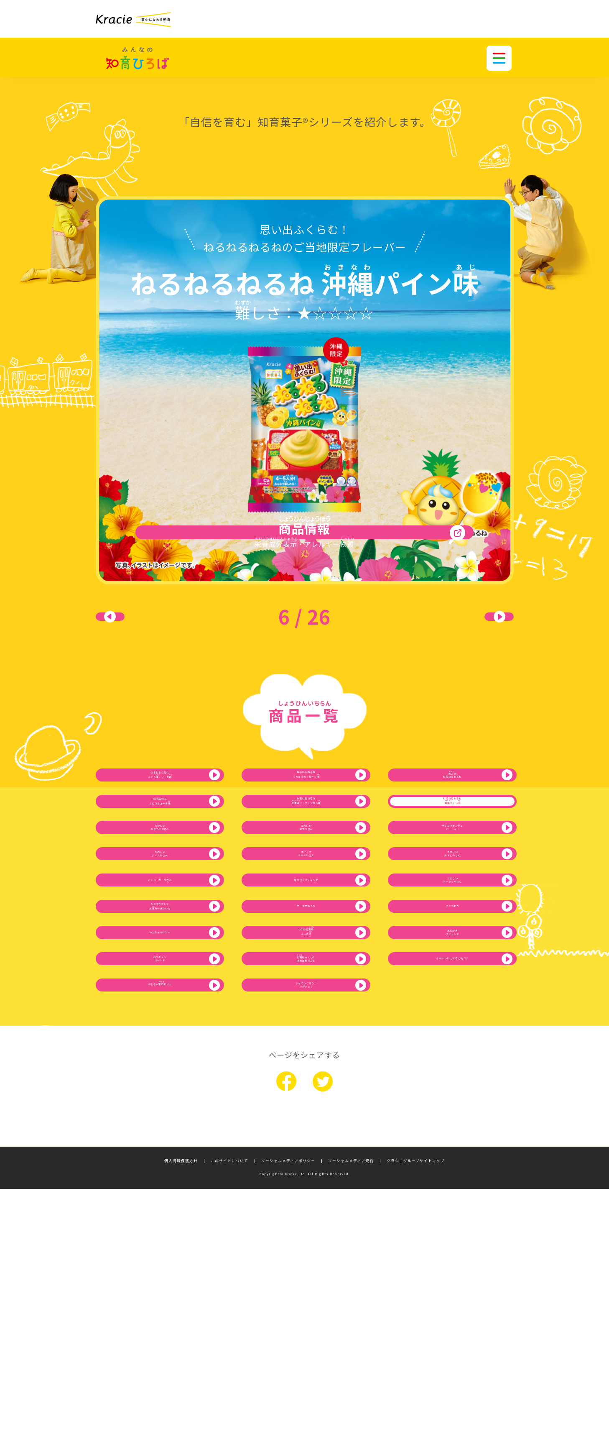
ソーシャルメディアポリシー (288, 1422)
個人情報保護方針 (181, 1422)
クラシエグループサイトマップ (416, 1422)
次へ (472, 643)
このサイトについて (229, 1422)
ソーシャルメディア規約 (351, 1422)
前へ (137, 643)
